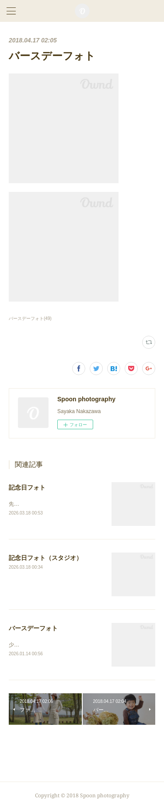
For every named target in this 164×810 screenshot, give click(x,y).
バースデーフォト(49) (30, 318)
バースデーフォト (33, 628)
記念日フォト (27, 487)
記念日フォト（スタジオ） (45, 558)
